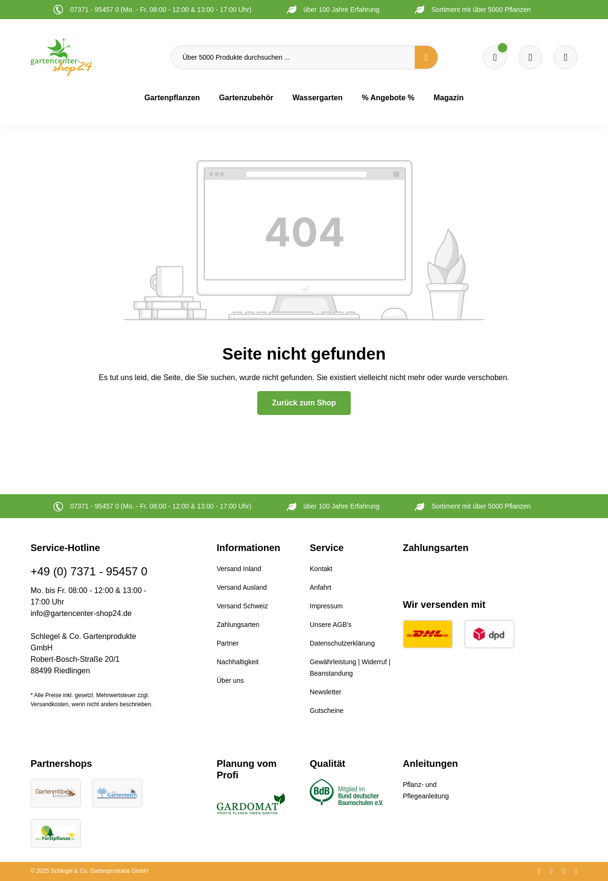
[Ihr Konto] (565, 57)
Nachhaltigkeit (238, 662)
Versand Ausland (242, 587)
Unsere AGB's (331, 624)
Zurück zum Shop (304, 403)
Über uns (230, 680)
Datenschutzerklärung (342, 643)
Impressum (326, 606)
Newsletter (325, 692)
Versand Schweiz (242, 606)
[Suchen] (426, 57)
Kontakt (321, 569)
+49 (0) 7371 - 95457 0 (89, 571)
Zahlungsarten (238, 624)
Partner (228, 643)
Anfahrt (320, 587)
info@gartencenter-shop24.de (81, 613)
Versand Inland (239, 569)
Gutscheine (327, 710)
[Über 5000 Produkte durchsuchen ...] (293, 57)
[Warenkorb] (530, 57)
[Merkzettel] (495, 57)
